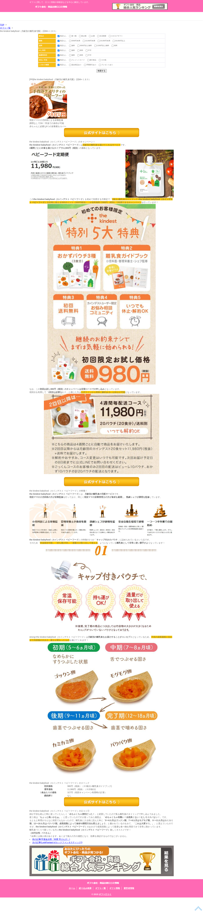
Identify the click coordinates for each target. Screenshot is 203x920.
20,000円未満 (104, 41)
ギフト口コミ (105, 917)
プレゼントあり (106, 65)
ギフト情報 (130, 16)
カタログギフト (116, 36)
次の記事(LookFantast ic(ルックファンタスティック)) (57, 865)
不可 (88, 50)
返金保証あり (75, 65)
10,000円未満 (89, 41)
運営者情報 (159, 16)
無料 (72, 45)
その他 (102, 60)
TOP (2, 25)
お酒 (92, 36)
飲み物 (83, 36)
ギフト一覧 (101, 16)
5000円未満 (75, 41)
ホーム (43, 16)
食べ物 (73, 36)
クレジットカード (77, 60)
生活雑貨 (102, 36)
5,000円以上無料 (102, 45)
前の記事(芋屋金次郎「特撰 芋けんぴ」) (51, 862)
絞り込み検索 (72, 16)
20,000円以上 (119, 41)
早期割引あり (90, 65)
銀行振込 (92, 60)
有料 (114, 45)
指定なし (62, 36)
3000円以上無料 (84, 45)
